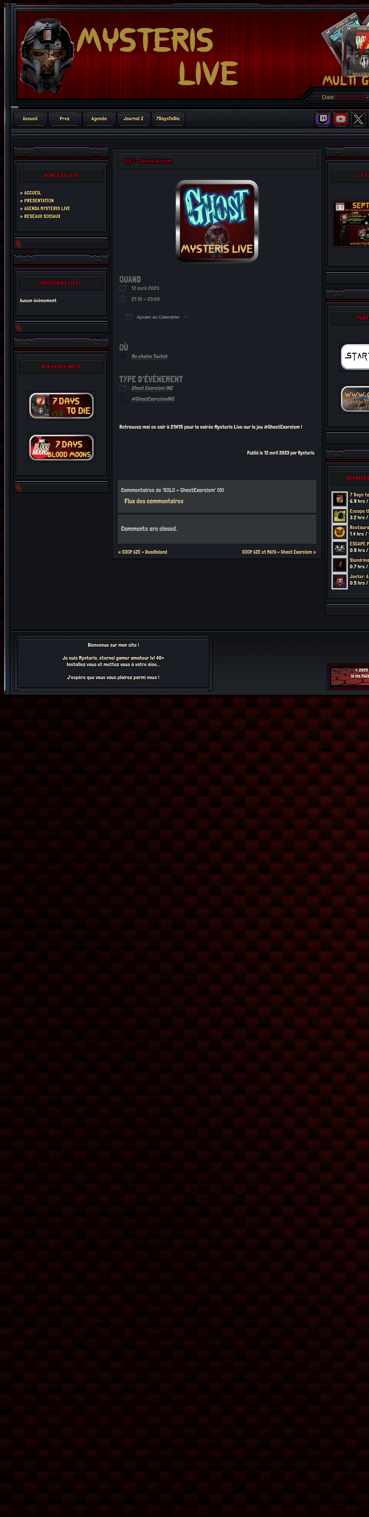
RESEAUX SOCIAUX (42, 216)
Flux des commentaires (153, 501)
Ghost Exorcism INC (152, 388)
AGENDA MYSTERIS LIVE (47, 208)
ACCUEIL (33, 192)
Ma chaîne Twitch (149, 356)
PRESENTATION (39, 200)
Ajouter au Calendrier (153, 317)
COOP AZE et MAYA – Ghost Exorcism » (279, 552)
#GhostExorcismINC (152, 399)
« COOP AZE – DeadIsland (142, 552)
